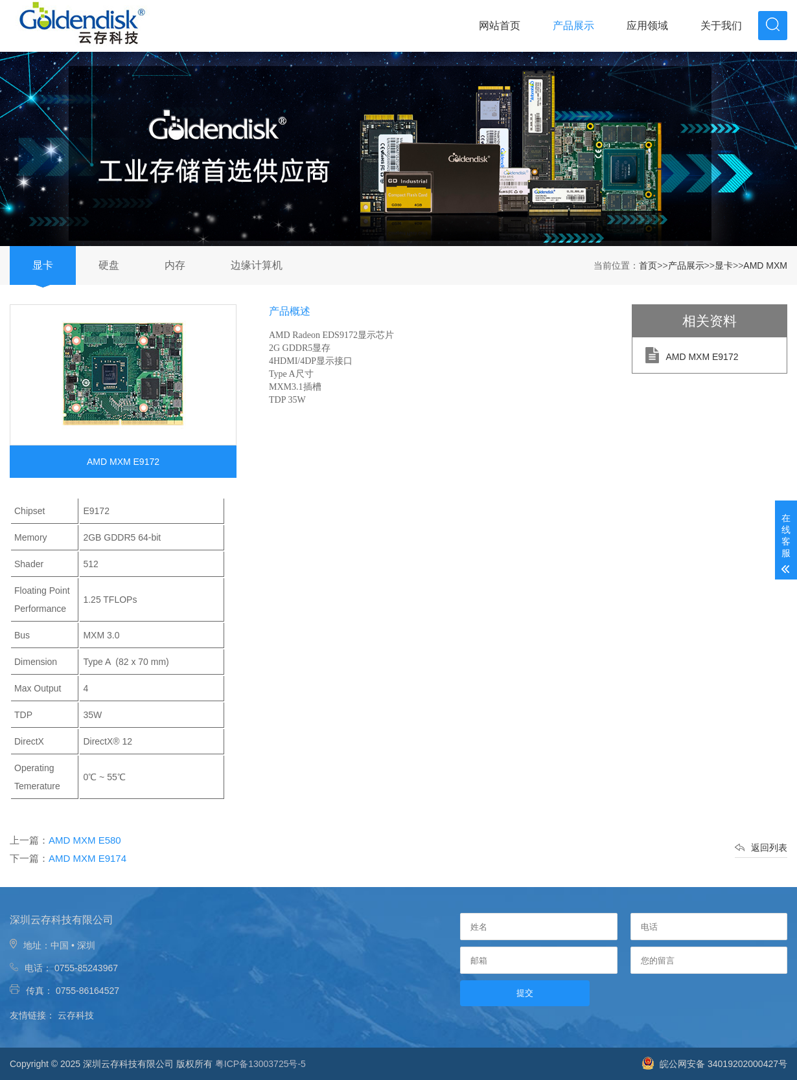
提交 (524, 993)
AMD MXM (765, 265)
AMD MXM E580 (85, 840)
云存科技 (76, 1015)
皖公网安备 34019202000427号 (714, 1064)
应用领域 (647, 25)
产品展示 (573, 25)
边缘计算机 (257, 265)
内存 (175, 265)
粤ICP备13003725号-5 (260, 1064)
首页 (648, 265)
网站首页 (499, 25)
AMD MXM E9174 (87, 858)
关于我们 (721, 25)
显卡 (42, 265)
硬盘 (108, 265)
